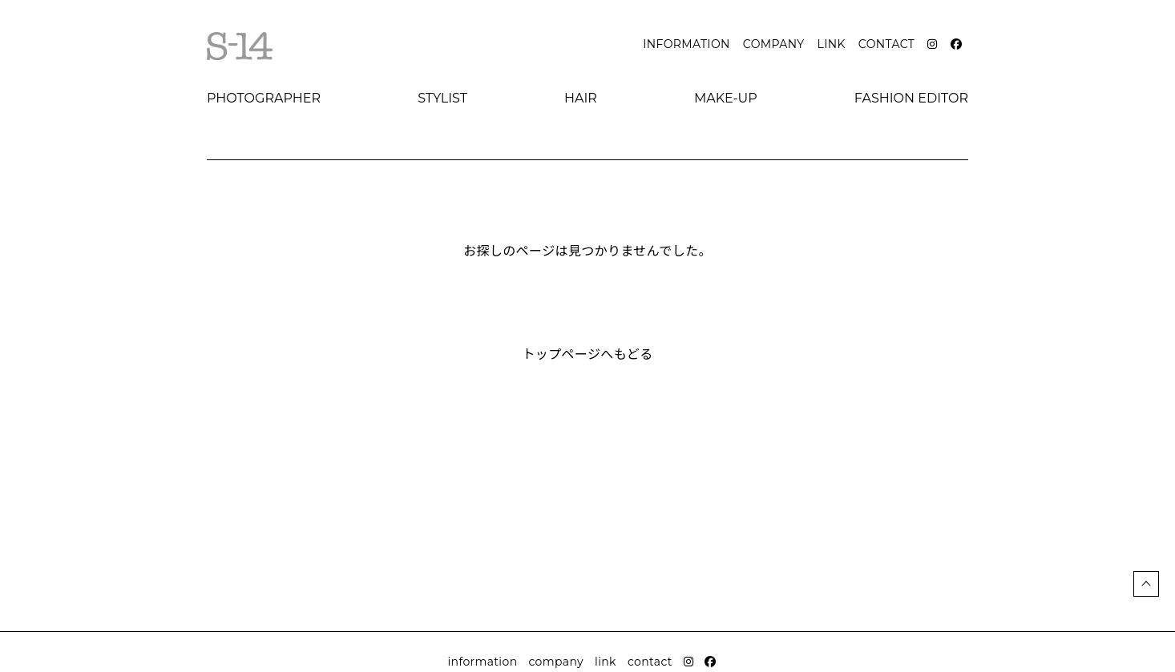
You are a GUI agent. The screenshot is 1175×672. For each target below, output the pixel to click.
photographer (264, 98)
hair (580, 98)
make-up (725, 98)
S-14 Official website (240, 46)
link (832, 44)
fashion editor (911, 98)
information (686, 44)
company (774, 44)
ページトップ (1146, 584)
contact (886, 44)
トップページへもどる (587, 354)
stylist (442, 98)
